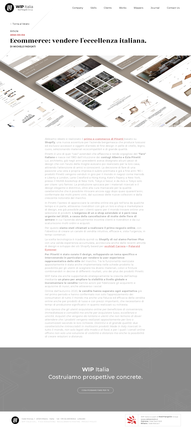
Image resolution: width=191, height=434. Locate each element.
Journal (155, 8)
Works (122, 8)
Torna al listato (20, 24)
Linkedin (81, 424)
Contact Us (173, 8)
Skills (93, 8)
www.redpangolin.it (149, 424)
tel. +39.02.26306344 (66, 424)
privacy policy (89, 427)
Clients (108, 8)
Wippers (138, 8)
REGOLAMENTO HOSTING (68, 427)
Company (77, 8)
